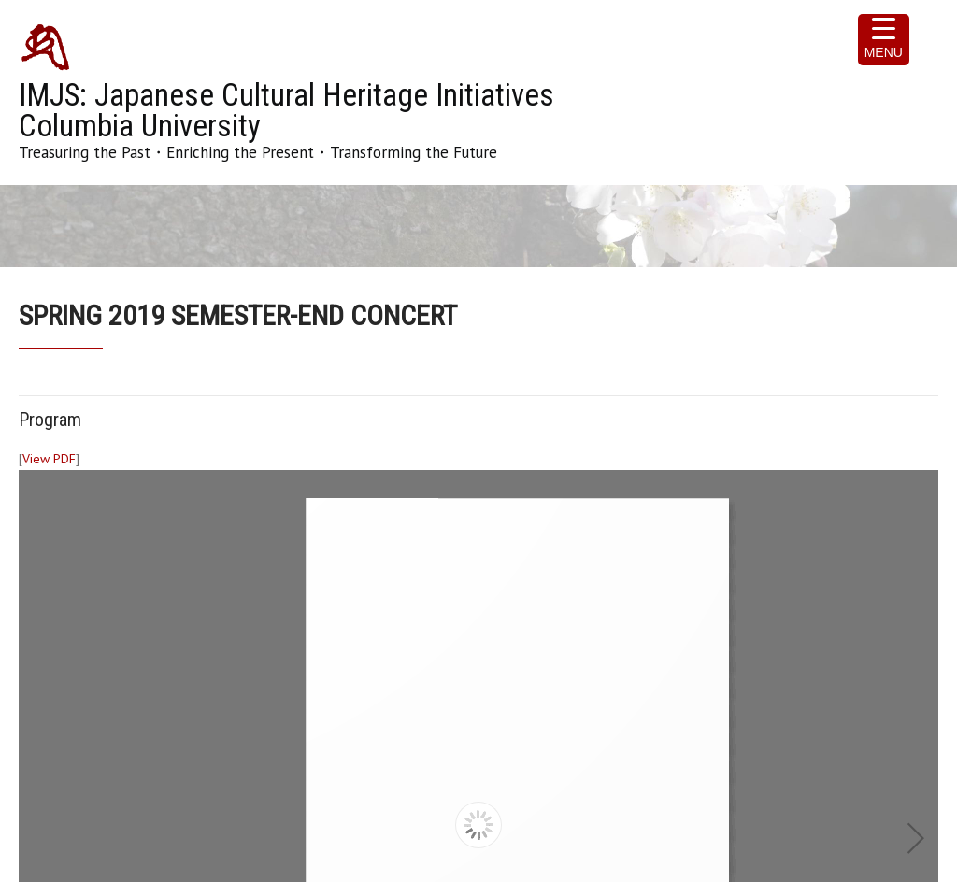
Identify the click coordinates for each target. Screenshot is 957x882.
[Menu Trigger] (883, 39)
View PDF (49, 458)
